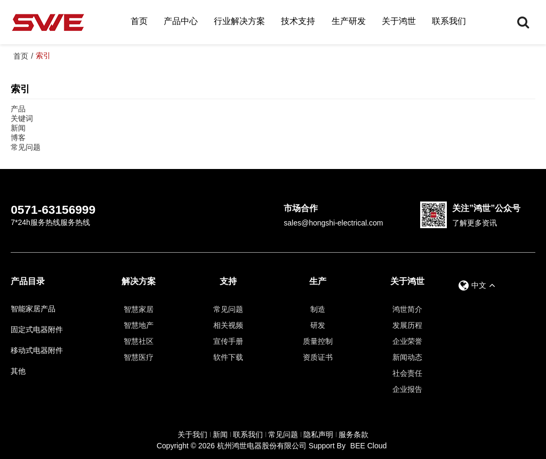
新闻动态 (407, 357)
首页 (139, 21)
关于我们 (192, 434)
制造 (317, 309)
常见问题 (26, 147)
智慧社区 (139, 341)
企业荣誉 (407, 341)
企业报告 (407, 389)
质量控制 (318, 341)
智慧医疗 (139, 357)
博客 (18, 137)
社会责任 (407, 373)
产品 (18, 108)
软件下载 (228, 357)
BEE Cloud (368, 445)
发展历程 (407, 325)
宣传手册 (228, 341)
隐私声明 (318, 434)
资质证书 (318, 357)
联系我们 (449, 21)
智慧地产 (139, 325)
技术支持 (298, 21)
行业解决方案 (239, 21)
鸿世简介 (407, 309)
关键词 (22, 118)
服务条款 (353, 434)
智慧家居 (139, 309)
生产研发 (349, 21)
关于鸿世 (399, 21)
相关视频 (228, 325)
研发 (317, 325)
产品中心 (181, 21)
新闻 (18, 128)
